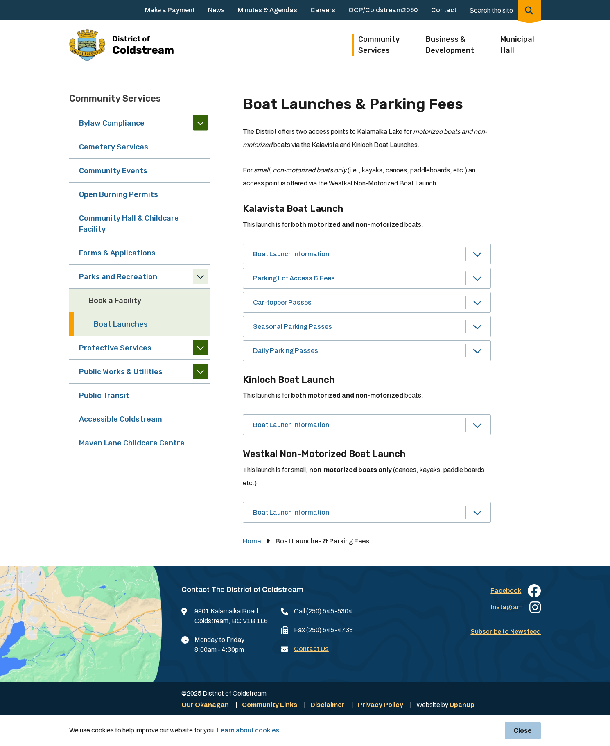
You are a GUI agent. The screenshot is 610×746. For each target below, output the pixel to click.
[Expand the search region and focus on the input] (503, 10)
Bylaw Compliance (112, 123)
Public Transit (104, 395)
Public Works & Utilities (121, 371)
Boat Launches (121, 324)
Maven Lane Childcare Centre (132, 443)
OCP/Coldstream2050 (383, 10)
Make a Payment (170, 10)
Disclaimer (327, 704)
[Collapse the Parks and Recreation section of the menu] (200, 276)
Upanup (462, 704)
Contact (443, 10)
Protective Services (115, 348)
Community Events (113, 170)
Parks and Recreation (118, 276)
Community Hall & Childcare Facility (129, 224)
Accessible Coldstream (120, 419)
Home (252, 541)
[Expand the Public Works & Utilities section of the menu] (200, 371)
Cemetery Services (113, 146)
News (216, 10)
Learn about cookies (248, 730)
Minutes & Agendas (267, 10)
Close (523, 731)
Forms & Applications (117, 253)
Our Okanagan (205, 704)
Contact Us (311, 648)
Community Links (269, 704)
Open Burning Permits (118, 194)
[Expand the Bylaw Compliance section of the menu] (200, 123)
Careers (322, 10)
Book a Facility (115, 300)
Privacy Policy (380, 704)
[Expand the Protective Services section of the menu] (200, 347)
